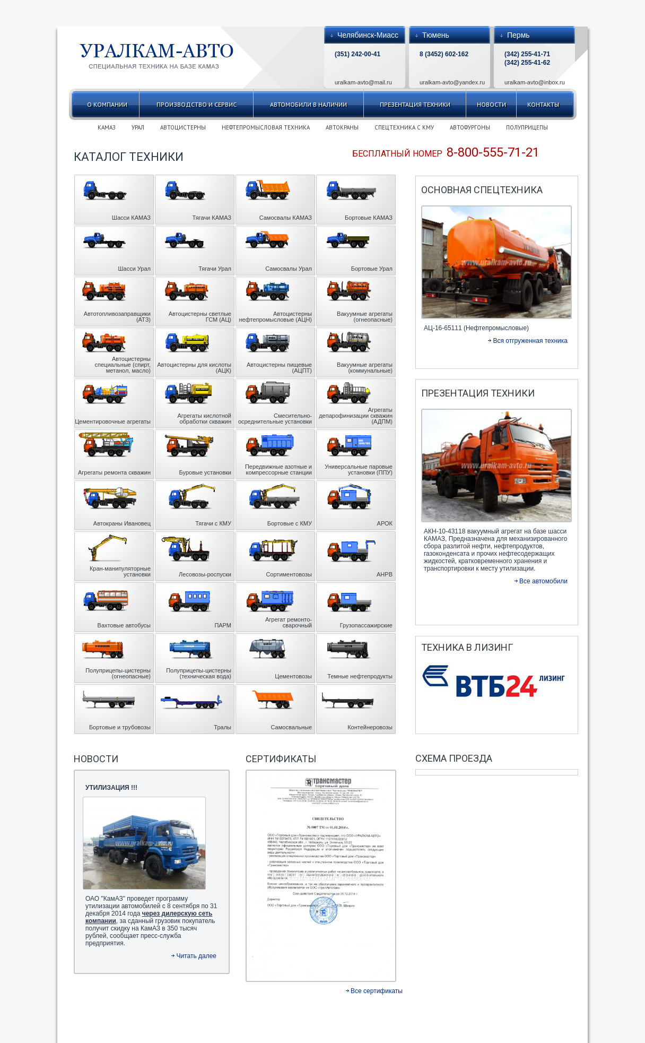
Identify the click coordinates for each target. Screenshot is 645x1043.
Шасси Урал (134, 268)
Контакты (543, 104)
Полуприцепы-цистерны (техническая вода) (198, 673)
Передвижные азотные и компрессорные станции (278, 469)
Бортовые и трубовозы (120, 727)
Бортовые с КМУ (289, 523)
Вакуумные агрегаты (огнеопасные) (365, 317)
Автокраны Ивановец (122, 523)
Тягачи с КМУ (213, 523)
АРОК (385, 523)
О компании (107, 104)
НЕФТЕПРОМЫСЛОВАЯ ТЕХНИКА (266, 127)
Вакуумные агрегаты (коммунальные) (365, 367)
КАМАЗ (107, 127)
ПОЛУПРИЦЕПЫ (527, 127)
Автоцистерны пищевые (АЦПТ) (279, 367)
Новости (491, 104)
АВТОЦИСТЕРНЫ (183, 127)
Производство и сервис (196, 104)
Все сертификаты (377, 991)
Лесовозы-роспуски (205, 574)
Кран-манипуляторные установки (120, 571)
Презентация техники (415, 104)
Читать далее (196, 956)
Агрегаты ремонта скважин (114, 472)
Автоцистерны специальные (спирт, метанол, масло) (123, 365)
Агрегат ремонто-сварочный (288, 622)
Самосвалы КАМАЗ (285, 217)
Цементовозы (293, 676)
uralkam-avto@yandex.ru (452, 82)
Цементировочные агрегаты (113, 421)
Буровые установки (205, 472)
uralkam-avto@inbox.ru (534, 82)
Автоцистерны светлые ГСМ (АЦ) (200, 317)
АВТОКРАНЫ (342, 127)
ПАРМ (222, 625)
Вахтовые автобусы (124, 625)
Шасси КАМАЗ (131, 217)
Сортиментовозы (289, 574)
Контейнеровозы (370, 727)
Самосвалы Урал (288, 268)
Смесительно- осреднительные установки (275, 418)
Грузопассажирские (366, 625)
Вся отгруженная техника (530, 340)
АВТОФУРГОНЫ (470, 127)
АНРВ (385, 574)
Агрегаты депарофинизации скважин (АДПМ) (356, 416)
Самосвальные (291, 727)
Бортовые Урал (372, 268)
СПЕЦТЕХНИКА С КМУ (404, 127)
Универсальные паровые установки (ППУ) (359, 469)
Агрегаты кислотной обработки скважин (204, 418)
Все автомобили (543, 581)
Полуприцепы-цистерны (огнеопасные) (118, 673)
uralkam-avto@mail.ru (363, 82)
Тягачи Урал (214, 268)
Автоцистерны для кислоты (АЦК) (194, 367)
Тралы (222, 727)
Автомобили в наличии (308, 104)
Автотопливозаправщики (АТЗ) (117, 317)
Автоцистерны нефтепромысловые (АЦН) (275, 317)
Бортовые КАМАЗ (369, 217)
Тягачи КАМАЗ (212, 217)
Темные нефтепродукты (360, 676)
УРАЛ (138, 127)
